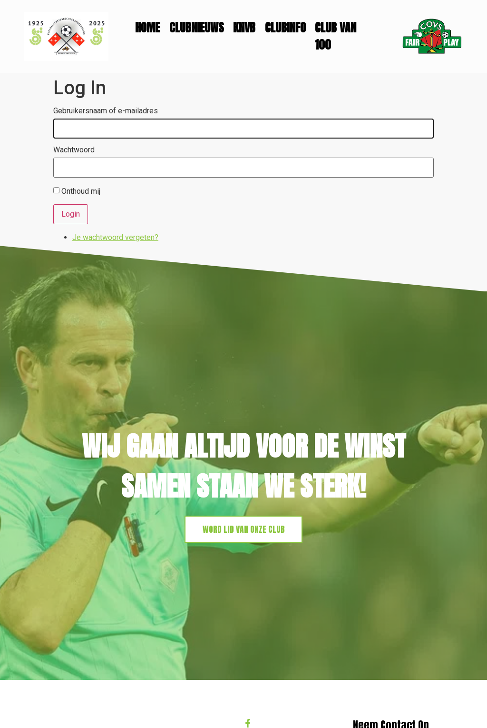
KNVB (244, 27)
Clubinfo (285, 27)
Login (70, 214)
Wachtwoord (74, 150)
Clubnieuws (196, 27)
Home (147, 27)
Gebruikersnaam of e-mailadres (105, 111)
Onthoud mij (80, 191)
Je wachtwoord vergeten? (115, 237)
